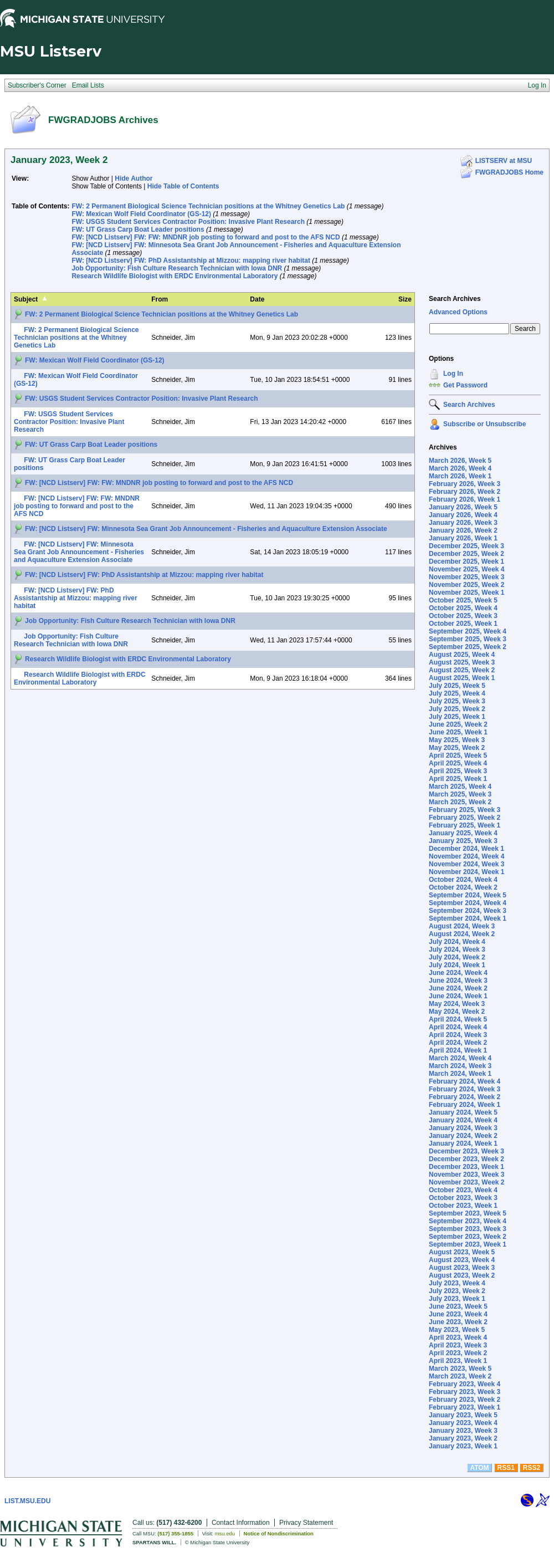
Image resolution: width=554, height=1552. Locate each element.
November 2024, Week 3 (467, 864)
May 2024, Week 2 (457, 1011)
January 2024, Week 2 (463, 1136)
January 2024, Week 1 (463, 1143)
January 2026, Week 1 (463, 538)
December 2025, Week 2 (466, 554)
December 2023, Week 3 (466, 1151)
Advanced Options (458, 312)
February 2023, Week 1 (464, 1407)
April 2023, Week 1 (458, 1361)
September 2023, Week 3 (467, 1229)
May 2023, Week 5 (457, 1330)
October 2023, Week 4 (463, 1190)
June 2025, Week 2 (458, 724)
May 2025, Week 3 (457, 740)
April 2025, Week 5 (458, 755)
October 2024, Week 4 (463, 880)
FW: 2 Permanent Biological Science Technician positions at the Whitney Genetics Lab (208, 206)
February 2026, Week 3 (464, 484)
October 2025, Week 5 (463, 600)
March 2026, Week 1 (460, 476)
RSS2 (531, 1468)
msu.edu (225, 1533)
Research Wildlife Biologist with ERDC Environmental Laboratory (174, 276)
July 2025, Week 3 (457, 701)
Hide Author (133, 178)
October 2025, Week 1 (463, 623)
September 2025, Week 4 (467, 631)
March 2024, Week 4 (460, 1058)
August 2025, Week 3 (462, 662)
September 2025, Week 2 (467, 647)
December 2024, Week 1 (466, 848)
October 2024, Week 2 (463, 887)
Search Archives (455, 299)
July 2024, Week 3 (457, 949)
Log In (453, 373)
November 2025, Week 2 (467, 585)
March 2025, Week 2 (460, 802)
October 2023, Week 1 (463, 1205)
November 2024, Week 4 (467, 856)
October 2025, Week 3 (463, 616)
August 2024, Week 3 (462, 926)
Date (257, 299)
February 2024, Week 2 (464, 1097)
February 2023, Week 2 (464, 1399)
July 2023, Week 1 (457, 1299)
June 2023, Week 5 (458, 1306)
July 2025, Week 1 (457, 717)
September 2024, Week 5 (467, 895)
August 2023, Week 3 (462, 1268)
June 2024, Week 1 (458, 996)
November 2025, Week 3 (467, 577)
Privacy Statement (306, 1523)
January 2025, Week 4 (463, 833)
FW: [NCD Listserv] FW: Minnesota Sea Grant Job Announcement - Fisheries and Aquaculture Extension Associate (206, 529)
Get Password (465, 385)
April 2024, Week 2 (458, 1042)
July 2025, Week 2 (457, 709)
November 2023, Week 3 (467, 1174)
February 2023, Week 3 (464, 1392)
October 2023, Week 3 (463, 1198)
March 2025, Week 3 (460, 794)
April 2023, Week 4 (458, 1337)
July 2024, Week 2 (457, 957)
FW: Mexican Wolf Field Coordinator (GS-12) (141, 214)
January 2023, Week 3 (463, 1430)
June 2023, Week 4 (458, 1314)
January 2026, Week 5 (463, 507)
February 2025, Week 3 (464, 810)
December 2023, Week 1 (466, 1167)
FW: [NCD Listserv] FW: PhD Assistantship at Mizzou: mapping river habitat (190, 260)
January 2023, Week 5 (463, 1415)
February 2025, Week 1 (464, 825)
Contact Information (241, 1523)
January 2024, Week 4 (463, 1120)
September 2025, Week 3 (467, 639)
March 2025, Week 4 (460, 786)
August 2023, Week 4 (462, 1260)
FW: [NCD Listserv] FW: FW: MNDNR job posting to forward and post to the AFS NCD (205, 237)
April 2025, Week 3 (458, 771)
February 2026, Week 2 (464, 492)
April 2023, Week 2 (458, 1353)
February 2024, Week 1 (464, 1105)
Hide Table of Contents (183, 186)
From (159, 299)
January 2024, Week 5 (463, 1112)
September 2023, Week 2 (467, 1236)
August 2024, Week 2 (462, 934)
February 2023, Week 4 (464, 1384)
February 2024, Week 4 (464, 1081)
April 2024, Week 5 (458, 1019)
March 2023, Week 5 (460, 1368)
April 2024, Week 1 (458, 1050)
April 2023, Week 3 (458, 1345)
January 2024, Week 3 (463, 1128)
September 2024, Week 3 (467, 911)
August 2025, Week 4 (462, 654)
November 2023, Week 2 (467, 1182)
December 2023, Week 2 (466, 1159)
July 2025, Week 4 (457, 693)
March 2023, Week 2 (460, 1376)
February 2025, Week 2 (464, 817)
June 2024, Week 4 (458, 973)
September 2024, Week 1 (467, 918)
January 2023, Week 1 (463, 1446)
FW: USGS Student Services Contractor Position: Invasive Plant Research (188, 222)
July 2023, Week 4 (457, 1283)
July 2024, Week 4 (457, 942)
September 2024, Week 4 (467, 903)
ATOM (479, 1468)
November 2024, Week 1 (467, 872)
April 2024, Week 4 (458, 1027)
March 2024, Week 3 (460, 1066)
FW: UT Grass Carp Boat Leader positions (137, 229)
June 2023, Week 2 (458, 1322)
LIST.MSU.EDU (27, 1501)
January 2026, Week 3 (463, 523)
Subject (26, 299)
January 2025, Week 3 (463, 841)
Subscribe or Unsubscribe (484, 424)
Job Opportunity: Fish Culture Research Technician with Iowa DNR (176, 268)
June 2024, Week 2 (458, 988)
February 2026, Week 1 (464, 499)
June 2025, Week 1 (458, 732)
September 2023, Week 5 (467, 1213)
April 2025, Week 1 (458, 779)
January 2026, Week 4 (463, 515)
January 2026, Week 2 (463, 530)
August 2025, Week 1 (462, 678)
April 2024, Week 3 (458, 1035)
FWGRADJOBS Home (509, 172)
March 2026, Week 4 (460, 468)
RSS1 (506, 1468)
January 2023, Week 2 (463, 1438)
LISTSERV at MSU (503, 161)
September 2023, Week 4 (467, 1221)
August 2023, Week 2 (462, 1275)
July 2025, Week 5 (457, 686)
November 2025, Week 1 (467, 592)
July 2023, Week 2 (457, 1291)
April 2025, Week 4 (458, 763)
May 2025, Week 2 (457, 748)
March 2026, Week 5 (460, 460)
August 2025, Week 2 (462, 670)
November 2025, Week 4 (467, 569)
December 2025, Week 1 (466, 561)
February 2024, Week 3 (464, 1089)
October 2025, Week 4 (463, 608)
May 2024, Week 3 (457, 1004)
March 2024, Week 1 (460, 1074)
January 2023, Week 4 (463, 1423)
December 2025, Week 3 (466, 546)
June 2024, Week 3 (458, 980)
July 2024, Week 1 (457, 965)
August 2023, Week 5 (462, 1252)
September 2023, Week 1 (467, 1244)
